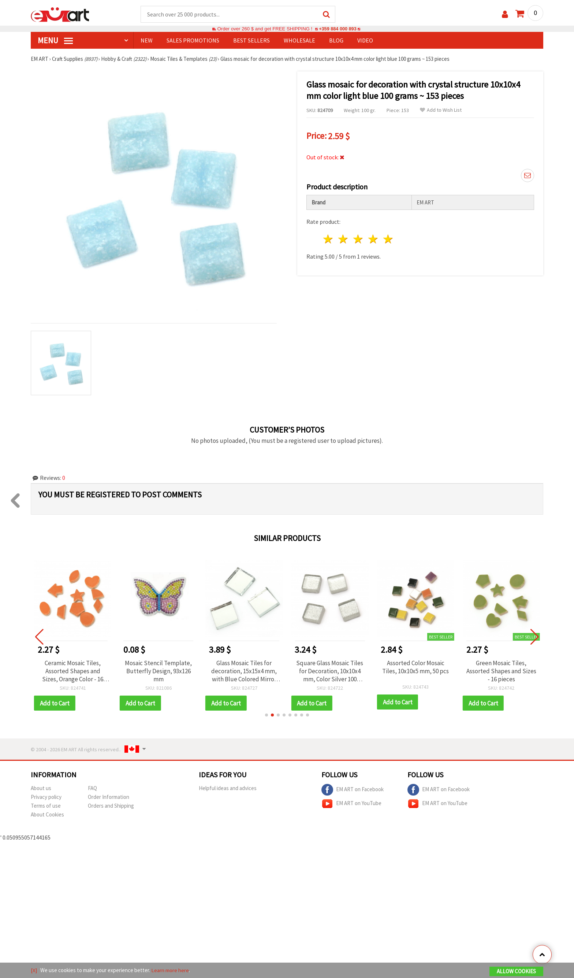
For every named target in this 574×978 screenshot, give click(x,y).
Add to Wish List (441, 110)
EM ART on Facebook (352, 790)
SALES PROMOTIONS (193, 40)
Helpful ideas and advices (228, 788)
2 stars (343, 239)
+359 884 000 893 (337, 29)
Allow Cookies (516, 971)
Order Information (108, 797)
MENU (55, 41)
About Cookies (47, 815)
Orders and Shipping (111, 806)
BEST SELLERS (251, 40)
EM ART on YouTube (351, 804)
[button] (266, 715)
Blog (336, 40)
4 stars (373, 239)
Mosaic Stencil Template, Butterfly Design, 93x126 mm (160, 671)
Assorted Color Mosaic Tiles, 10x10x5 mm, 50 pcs (418, 667)
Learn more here (170, 970)
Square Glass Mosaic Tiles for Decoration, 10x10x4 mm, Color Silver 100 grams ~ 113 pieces (332, 671)
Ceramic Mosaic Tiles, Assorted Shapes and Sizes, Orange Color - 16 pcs (75, 671)
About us (41, 788)
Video (365, 40)
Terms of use (46, 806)
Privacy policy (46, 797)
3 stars (358, 239)
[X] (34, 970)
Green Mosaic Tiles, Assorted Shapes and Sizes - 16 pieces (504, 671)
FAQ (92, 788)
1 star (328, 239)
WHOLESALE (299, 40)
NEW (147, 40)
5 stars (388, 239)
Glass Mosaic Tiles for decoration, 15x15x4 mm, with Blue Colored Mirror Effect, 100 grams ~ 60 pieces (246, 671)
